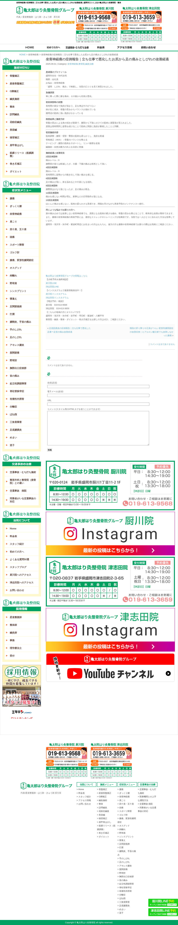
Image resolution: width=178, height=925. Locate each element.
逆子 (12, 445)
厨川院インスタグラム (56, 294)
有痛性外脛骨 (17, 399)
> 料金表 (81, 793)
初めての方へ (17, 551)
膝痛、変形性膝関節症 (22, 260)
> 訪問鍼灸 (102, 807)
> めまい (121, 909)
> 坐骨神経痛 (123, 796)
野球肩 (13, 283)
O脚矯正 (14, 91)
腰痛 (12, 198)
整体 (12, 106)
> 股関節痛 (122, 869)
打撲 (12, 314)
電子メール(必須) (55, 391)
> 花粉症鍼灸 (103, 811)
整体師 (13, 625)
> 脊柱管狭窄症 (124, 887)
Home (13, 528)
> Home (80, 789)
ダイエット (16, 171)
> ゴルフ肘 (122, 815)
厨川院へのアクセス (20, 575)
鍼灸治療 (89, 64)
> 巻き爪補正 (103, 833)
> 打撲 (120, 847)
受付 (12, 656)
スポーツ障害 (17, 244)
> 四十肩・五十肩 (125, 804)
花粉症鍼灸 (16, 122)
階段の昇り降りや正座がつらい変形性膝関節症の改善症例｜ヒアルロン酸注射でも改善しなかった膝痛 (151, 332)
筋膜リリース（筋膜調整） (22, 154)
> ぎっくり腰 (123, 793)
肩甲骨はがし (17, 145)
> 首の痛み (122, 880)
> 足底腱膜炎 (123, 905)
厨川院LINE (51, 283)
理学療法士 (16, 648)
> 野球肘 (121, 873)
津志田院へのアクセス (22, 582)
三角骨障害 (16, 422)
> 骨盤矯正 (102, 789)
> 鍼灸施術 (102, 800)
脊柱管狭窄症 (17, 391)
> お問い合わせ (84, 804)
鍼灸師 (13, 632)
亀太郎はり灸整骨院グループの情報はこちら (66, 276)
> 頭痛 (120, 807)
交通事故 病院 (18, 490)
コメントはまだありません (162, 344)
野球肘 (13, 360)
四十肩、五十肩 (18, 229)
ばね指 (13, 414)
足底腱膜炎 (16, 430)
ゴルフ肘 (14, 252)
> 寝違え (121, 840)
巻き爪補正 (16, 164)
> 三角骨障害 (123, 902)
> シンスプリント (125, 836)
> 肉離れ (121, 829)
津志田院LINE (52, 286)
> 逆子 (120, 913)
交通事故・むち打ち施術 (23, 472)
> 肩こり (121, 800)
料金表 (13, 536)
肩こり (13, 221)
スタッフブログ (18, 567)
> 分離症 (121, 895)
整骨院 (81, 64)
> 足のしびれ (123, 862)
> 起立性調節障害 (125, 884)
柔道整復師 (16, 617)
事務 (12, 640)
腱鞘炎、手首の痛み (20, 322)
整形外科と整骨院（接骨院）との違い (23, 481)
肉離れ (13, 275)
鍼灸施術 (14, 99)
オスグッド (16, 268)
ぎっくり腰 (16, 206)
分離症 (13, 406)
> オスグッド (123, 825)
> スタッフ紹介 (84, 796)
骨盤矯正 (14, 76)
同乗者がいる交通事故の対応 (23, 500)
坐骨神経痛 (72, 64)
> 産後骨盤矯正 (104, 793)
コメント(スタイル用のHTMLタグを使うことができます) (73, 409)
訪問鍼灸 (14, 114)
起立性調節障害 (18, 383)
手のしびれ (16, 329)
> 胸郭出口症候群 (125, 876)
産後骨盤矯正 (17, 83)
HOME (22, 54)
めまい (13, 437)
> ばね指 (121, 898)
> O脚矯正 (102, 796)
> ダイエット (103, 836)
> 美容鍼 (101, 815)
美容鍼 (13, 130)
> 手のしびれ (123, 858)
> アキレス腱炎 (124, 865)
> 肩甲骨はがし (104, 822)
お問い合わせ (17, 590)
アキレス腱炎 (17, 345)
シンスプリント (18, 291)
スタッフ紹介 (17, 544)
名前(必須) (52, 383)
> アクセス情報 (84, 800)
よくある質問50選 (19, 559)
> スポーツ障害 (124, 811)
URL (49, 400)
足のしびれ (16, 337)
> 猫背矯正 (102, 818)
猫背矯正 (14, 137)
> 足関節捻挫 (123, 844)
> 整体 (100, 804)
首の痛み (14, 376)
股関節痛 (14, 352)
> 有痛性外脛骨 (124, 891)
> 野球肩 (121, 833)
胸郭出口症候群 (18, 368)
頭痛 (12, 237)
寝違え (13, 298)
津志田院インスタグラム (57, 297)
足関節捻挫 (16, 306)
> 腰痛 (120, 789)
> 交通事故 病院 (145, 804)
